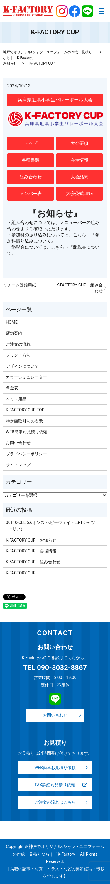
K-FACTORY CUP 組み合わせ (79, 288)
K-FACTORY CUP (21, 573)
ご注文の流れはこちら (55, 802)
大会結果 (79, 176)
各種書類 (30, 160)
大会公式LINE (79, 193)
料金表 (12, 388)
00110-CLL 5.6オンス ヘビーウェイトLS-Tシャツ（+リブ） (50, 525)
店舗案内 (14, 333)
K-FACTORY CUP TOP (25, 410)
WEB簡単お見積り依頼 (26, 432)
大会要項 (79, 143)
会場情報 (79, 160)
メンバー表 (31, 193)
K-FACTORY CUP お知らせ (31, 540)
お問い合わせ (18, 442)
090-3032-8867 (62, 668)
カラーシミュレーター (26, 377)
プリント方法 (18, 355)
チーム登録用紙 (21, 285)
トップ (30, 143)
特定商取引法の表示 (24, 421)
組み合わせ (31, 176)
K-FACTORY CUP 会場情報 (31, 551)
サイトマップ (18, 464)
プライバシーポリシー (26, 454)
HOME (12, 322)
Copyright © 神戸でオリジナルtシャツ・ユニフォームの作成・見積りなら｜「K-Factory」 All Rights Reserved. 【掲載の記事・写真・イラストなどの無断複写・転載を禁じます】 (55, 861)
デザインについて (22, 366)
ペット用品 (16, 399)
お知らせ (10, 63)
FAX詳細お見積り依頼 (55, 785)
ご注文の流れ (18, 344)
